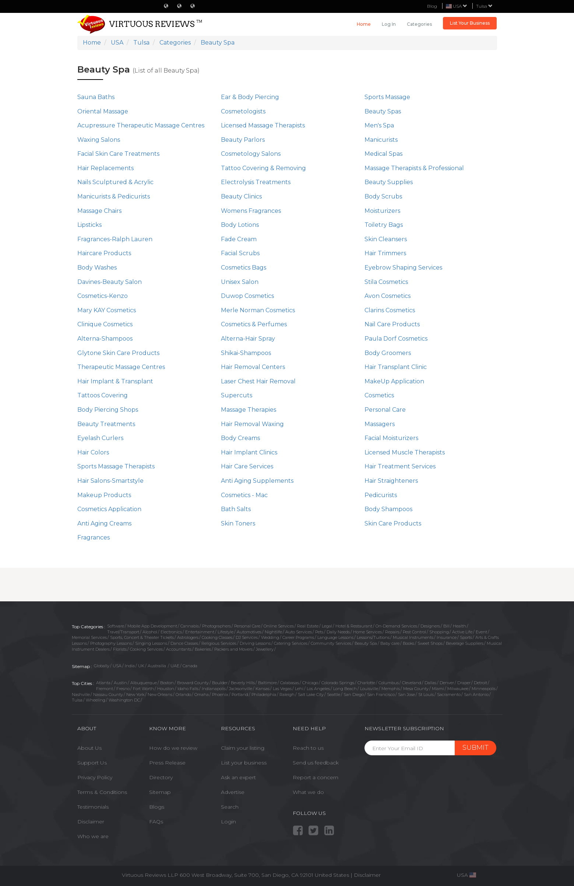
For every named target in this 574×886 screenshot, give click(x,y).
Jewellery (265, 649)
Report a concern (315, 777)
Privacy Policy (94, 777)
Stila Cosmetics (386, 281)
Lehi (299, 688)
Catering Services (290, 643)
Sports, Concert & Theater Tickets (142, 637)
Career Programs (298, 637)
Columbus (388, 682)
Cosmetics (379, 395)
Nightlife (273, 631)
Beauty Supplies (389, 182)
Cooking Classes (217, 637)
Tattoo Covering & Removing (263, 168)
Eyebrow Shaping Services (403, 267)
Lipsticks (89, 224)
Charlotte (366, 682)
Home (364, 24)
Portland (240, 694)
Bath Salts (236, 509)
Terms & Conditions (102, 792)
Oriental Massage (102, 111)
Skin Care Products (393, 523)
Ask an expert (238, 777)
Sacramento (449, 694)
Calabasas (289, 682)
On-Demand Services (396, 626)
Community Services (331, 643)
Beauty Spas (383, 111)
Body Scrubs (383, 196)
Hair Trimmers (385, 253)
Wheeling (95, 700)
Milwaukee (457, 688)
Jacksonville (240, 688)
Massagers (380, 424)
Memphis (390, 688)
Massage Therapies (248, 409)
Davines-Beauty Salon (109, 281)
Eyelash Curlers (100, 438)
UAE (174, 665)
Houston (165, 688)
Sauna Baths (96, 97)
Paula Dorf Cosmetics (396, 338)
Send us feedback (316, 762)
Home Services (367, 631)
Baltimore (267, 682)
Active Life (462, 631)
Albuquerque (143, 682)
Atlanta (103, 682)
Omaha (201, 694)
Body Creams (240, 438)
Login (228, 821)
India (130, 665)
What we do (308, 792)
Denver (447, 682)
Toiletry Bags (384, 224)
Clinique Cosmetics (105, 324)
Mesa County (416, 688)
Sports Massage (387, 97)
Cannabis (189, 626)
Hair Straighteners (391, 480)
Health (459, 626)
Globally (101, 665)
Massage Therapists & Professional (414, 168)
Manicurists (381, 139)
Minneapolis (484, 688)
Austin (120, 682)
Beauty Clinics (241, 196)
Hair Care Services (247, 466)
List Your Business (470, 23)
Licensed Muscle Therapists (405, 452)
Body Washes (97, 267)
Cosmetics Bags (243, 267)
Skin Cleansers (386, 239)
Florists (120, 649)
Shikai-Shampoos (246, 352)
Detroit (480, 682)
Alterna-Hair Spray (248, 338)
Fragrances (93, 537)
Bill (446, 626)
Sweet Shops (430, 643)
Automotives (249, 631)
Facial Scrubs (240, 253)
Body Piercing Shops (107, 409)
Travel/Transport (123, 631)
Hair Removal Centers (253, 366)
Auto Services (298, 631)
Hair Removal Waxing (252, 424)
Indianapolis (214, 688)
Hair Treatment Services (400, 466)
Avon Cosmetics (388, 295)
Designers (430, 626)
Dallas (430, 682)
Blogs (156, 807)
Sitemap (160, 792)
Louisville (369, 688)
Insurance (447, 637)
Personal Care (385, 409)
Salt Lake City (311, 694)
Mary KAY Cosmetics (106, 310)
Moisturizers (382, 210)
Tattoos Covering (102, 395)
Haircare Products (104, 253)
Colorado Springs (337, 682)
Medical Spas (383, 153)
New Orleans (160, 694)
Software (115, 626)
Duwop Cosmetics (247, 295)
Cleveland (411, 682)
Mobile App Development (152, 626)
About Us (89, 748)
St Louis (426, 694)
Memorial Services (89, 637)
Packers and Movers (233, 649)
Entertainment (199, 631)
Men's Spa (379, 125)
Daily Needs (338, 631)
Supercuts (236, 395)
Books (408, 643)
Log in (389, 24)
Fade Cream (239, 239)
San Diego (354, 694)
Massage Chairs (99, 210)
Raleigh (287, 694)
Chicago (310, 682)
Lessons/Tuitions (373, 637)
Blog (432, 6)
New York (135, 694)
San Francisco (381, 694)
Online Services (279, 626)
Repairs (392, 631)
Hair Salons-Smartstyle (110, 480)
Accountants (178, 649)
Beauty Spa (366, 643)
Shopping (439, 631)
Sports (466, 637)
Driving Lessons (255, 643)
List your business (244, 762)
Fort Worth (143, 688)
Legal (327, 626)
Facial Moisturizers (391, 438)
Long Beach (345, 688)
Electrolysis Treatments (255, 182)
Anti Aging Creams (104, 523)
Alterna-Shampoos (105, 338)
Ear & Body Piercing (250, 97)
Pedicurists (381, 495)
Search (230, 807)
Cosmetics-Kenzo (102, 295)
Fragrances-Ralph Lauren (114, 239)
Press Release (167, 762)
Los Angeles (318, 688)
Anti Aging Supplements (257, 480)
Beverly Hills (243, 682)
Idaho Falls (187, 688)
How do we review (173, 748)
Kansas (263, 688)
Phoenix (220, 694)
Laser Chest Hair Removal (258, 381)
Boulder (220, 682)
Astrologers (187, 637)
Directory (161, 777)
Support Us (92, 762)
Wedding (270, 637)
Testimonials (93, 807)
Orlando (183, 694)
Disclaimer (90, 821)
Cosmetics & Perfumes (254, 324)
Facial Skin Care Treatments (118, 153)
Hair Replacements (105, 168)
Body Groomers (388, 352)
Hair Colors (93, 452)
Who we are (93, 836)
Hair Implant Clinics (249, 452)
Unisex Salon (239, 281)
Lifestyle (225, 631)
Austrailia (157, 665)
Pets (319, 631)
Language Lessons (335, 637)
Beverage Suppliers (464, 643)
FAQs (156, 821)
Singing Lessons (151, 643)
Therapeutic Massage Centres (121, 366)
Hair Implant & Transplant (115, 381)
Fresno (123, 688)
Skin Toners (238, 523)
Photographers (216, 626)
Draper (464, 682)
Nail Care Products (392, 324)
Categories (419, 24)
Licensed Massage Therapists (263, 125)
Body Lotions (240, 224)
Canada (190, 665)
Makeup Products (104, 495)
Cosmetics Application (109, 509)
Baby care (389, 643)
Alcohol (149, 631)
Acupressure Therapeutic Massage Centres (140, 125)
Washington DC (124, 700)
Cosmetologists (243, 111)
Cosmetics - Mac (244, 495)
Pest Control (414, 631)
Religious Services (218, 643)
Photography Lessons (111, 643)
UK (141, 665)
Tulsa (484, 6)
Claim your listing (242, 748)
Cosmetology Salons (251, 153)
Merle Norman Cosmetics (258, 310)
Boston (167, 682)
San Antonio (476, 694)
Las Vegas (282, 688)
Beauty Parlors (243, 139)
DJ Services (247, 637)
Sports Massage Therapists (116, 466)
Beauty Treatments (106, 424)
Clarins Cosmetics (390, 310)
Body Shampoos (388, 509)
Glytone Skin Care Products (118, 352)
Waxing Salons (98, 139)
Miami (438, 688)
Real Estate (307, 626)
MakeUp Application (394, 381)
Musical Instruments (413, 637)
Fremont (104, 688)
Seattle (333, 694)
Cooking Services (146, 649)
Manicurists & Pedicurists (113, 196)
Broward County (193, 682)
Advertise (232, 792)
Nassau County (108, 694)
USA (117, 665)
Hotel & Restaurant (353, 626)
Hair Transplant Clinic (396, 366)
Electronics (171, 631)
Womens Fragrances (251, 210)
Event (481, 631)
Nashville (81, 694)
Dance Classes (184, 643)
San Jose (406, 694)
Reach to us (308, 748)
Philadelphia (263, 694)
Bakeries (203, 649)
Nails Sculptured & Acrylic (115, 182)
